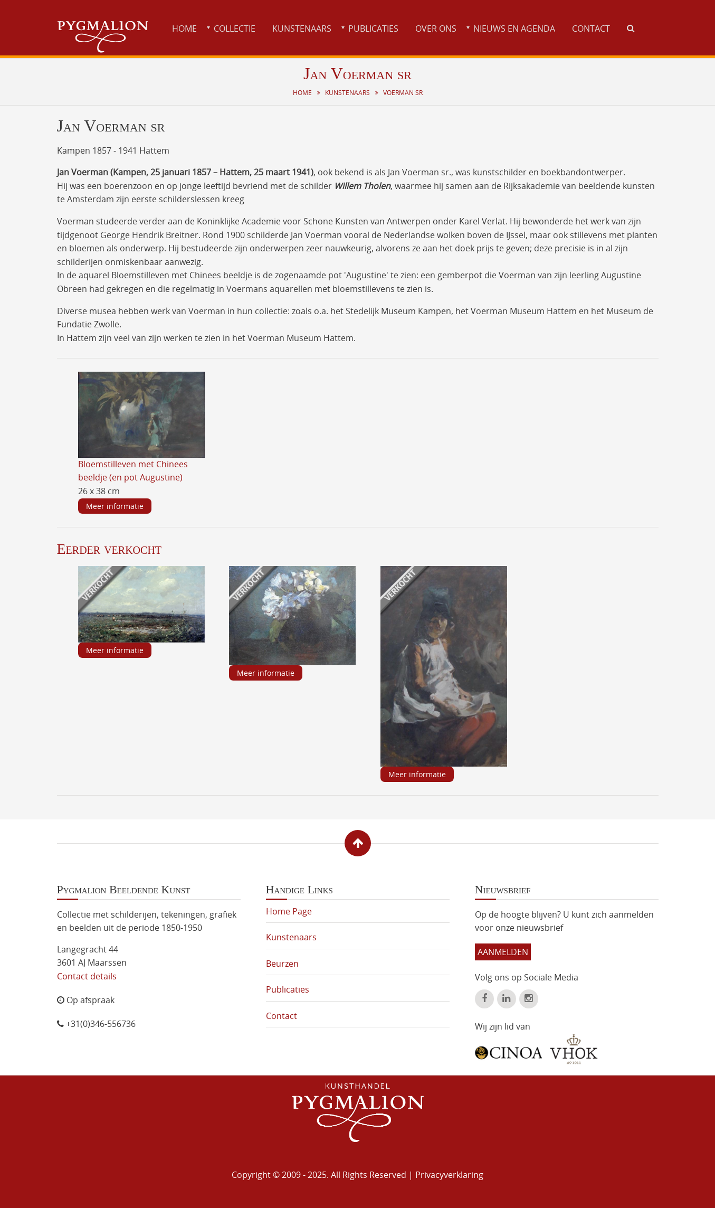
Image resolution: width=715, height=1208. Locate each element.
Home (184, 28)
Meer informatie (115, 506)
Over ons (435, 28)
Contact (591, 28)
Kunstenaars (301, 28)
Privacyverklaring (449, 1175)
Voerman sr (403, 92)
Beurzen (282, 963)
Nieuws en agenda (514, 28)
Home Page (289, 911)
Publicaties (373, 28)
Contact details (87, 976)
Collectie (234, 28)
